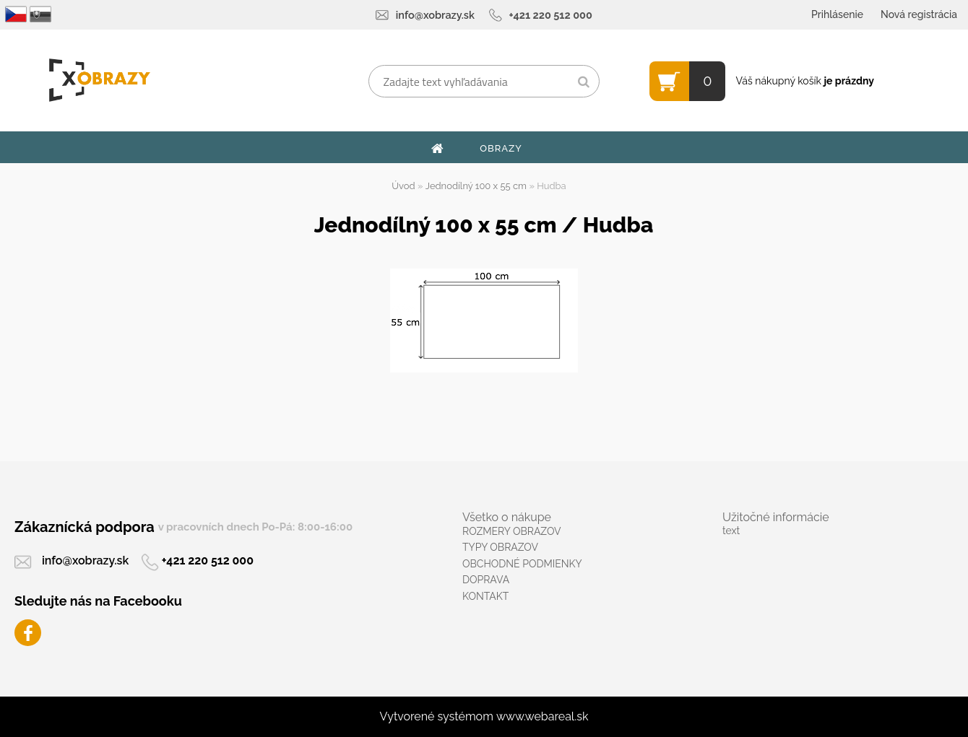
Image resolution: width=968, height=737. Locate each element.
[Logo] (99, 80)
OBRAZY (501, 148)
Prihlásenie (837, 14)
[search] (583, 82)
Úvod (403, 185)
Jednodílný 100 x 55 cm (476, 185)
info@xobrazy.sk (435, 15)
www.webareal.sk (542, 716)
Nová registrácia (919, 14)
